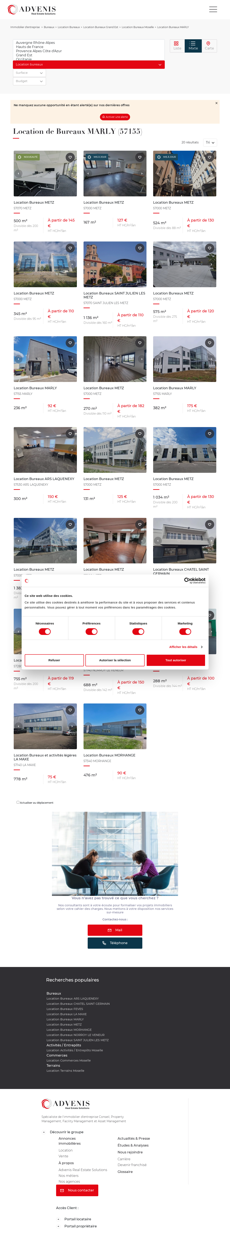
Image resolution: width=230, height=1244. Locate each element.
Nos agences (69, 1182)
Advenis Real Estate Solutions (83, 1170)
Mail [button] (115, 930)
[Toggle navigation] (213, 9)
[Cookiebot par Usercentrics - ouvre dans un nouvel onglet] (187, 581)
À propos (66, 1163)
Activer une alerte (117, 116)
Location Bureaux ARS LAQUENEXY (73, 998)
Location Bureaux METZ (64, 1024)
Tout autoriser (175, 660)
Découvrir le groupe (63, 1132)
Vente (63, 1156)
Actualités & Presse (134, 1139)
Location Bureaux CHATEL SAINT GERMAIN (78, 1004)
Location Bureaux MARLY (65, 1019)
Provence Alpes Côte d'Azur (89, 51)
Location (66, 1150)
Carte (209, 45)
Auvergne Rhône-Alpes (89, 43)
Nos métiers (69, 1176)
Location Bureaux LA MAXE (67, 1014)
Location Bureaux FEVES (65, 1009)
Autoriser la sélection (115, 660)
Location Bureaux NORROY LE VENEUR (76, 1035)
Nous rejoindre (130, 1152)
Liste (177, 45)
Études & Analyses (133, 1145)
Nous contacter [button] (77, 1190)
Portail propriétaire (76, 1226)
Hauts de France (89, 47)
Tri (208, 142)
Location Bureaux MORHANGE (69, 1030)
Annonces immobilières (70, 1141)
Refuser (54, 660)
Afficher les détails (183, 647)
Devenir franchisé (132, 1165)
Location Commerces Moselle (69, 1060)
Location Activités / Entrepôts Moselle (75, 1050)
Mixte (193, 46)
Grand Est (89, 55)
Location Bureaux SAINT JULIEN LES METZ (78, 1040)
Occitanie (89, 59)
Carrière (124, 1159)
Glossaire (125, 1172)
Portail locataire (73, 1219)
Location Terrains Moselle (65, 1071)
